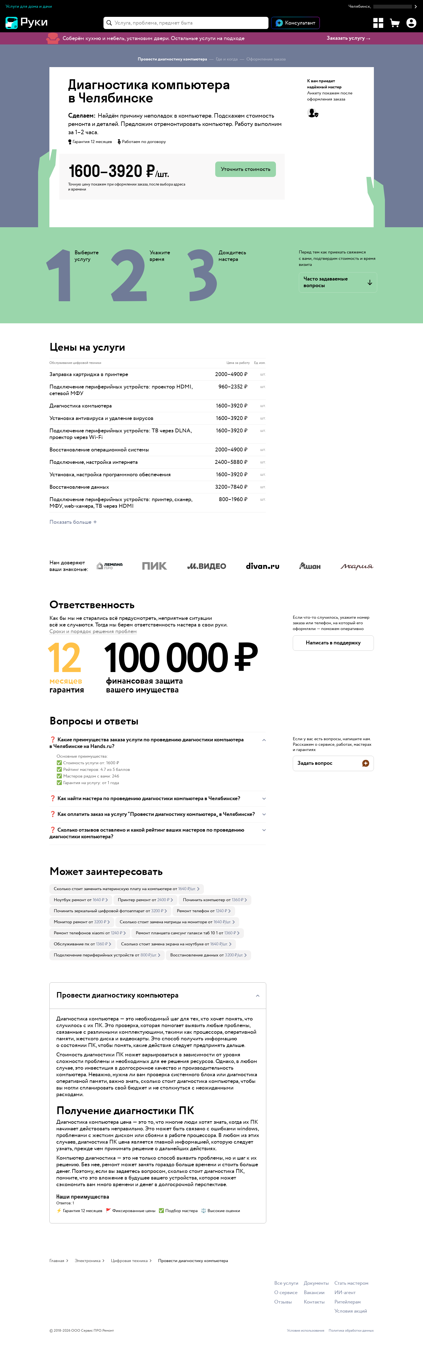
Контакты (314, 1302)
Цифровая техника (129, 1261)
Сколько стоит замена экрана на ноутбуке (162, 944)
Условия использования (305, 1331)
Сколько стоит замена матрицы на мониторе (163, 922)
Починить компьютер (204, 900)
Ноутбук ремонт (70, 900)
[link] (126, 889)
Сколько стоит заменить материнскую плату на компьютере (113, 889)
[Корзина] (395, 23)
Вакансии (314, 1293)
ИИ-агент (345, 1293)
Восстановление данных (194, 955)
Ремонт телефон (193, 911)
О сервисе (285, 1293)
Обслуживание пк (71, 944)
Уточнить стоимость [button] (245, 169)
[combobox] (185, 23)
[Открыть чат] (295, 23)
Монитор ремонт (70, 922)
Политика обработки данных (351, 1331)
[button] (382, 7)
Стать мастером (351, 1283)
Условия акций (350, 1311)
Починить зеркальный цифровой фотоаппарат (99, 911)
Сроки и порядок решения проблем (93, 631)
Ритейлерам (347, 1302)
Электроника (87, 1261)
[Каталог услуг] (378, 23)
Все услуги (286, 1283)
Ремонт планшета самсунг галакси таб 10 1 (177, 933)
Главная (56, 1261)
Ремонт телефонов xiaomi (79, 933)
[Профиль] (411, 23)
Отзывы (283, 1302)
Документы (316, 1283)
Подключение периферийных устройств (94, 955)
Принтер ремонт (134, 900)
